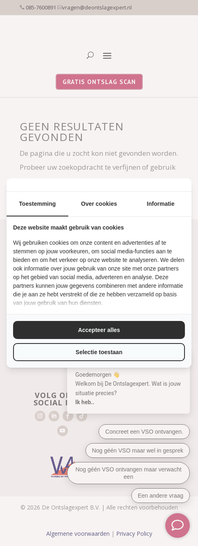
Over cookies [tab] (99, 203)
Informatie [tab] (161, 203)
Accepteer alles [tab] (99, 330)
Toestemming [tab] (37, 203)
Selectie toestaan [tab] (99, 352)
